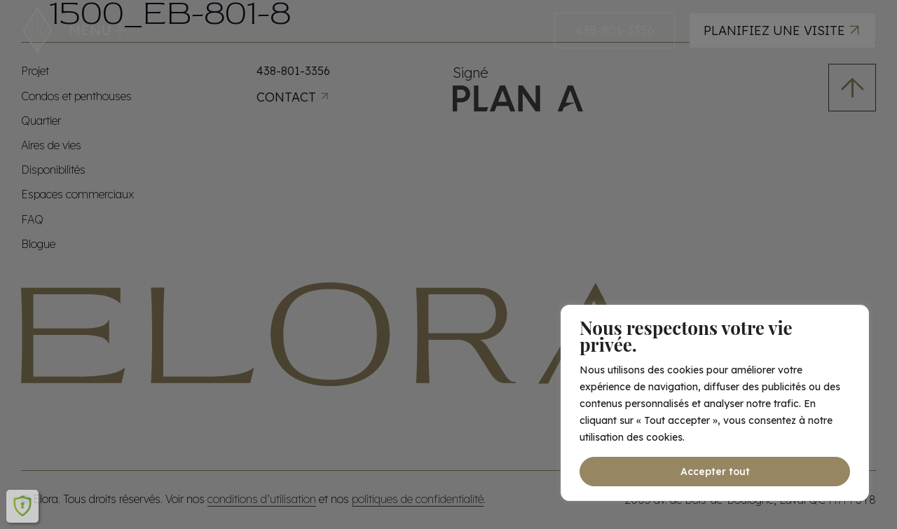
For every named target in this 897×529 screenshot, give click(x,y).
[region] (715, 403)
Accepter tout (715, 471)
